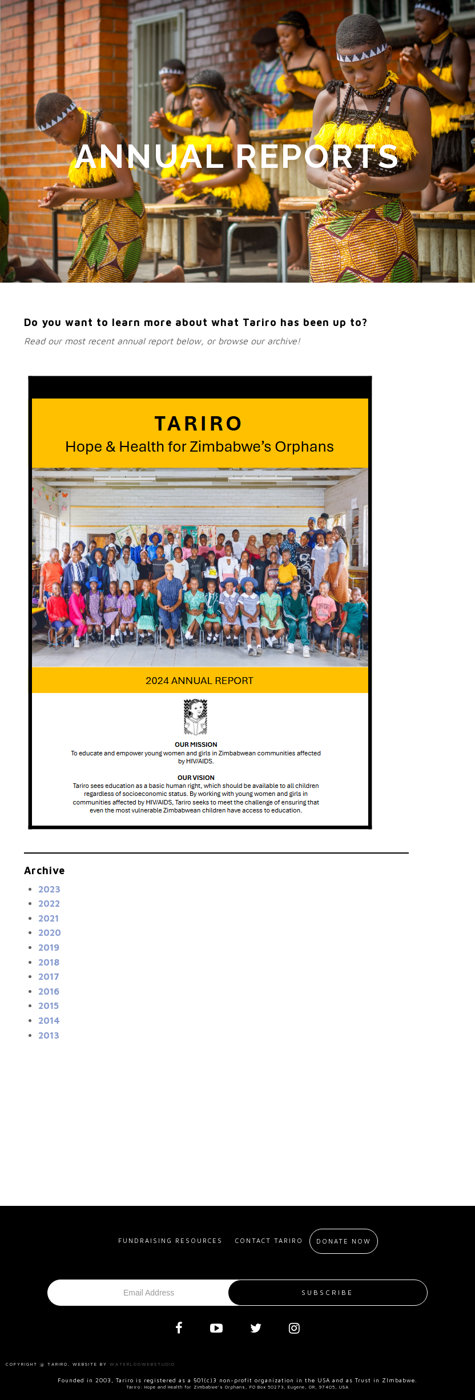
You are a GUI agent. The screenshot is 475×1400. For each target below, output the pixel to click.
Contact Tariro (269, 1240)
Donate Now (343, 1241)
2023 (49, 889)
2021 (48, 918)
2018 (48, 962)
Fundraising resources (170, 1240)
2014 (49, 1020)
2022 (49, 903)
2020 (49, 932)
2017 (48, 976)
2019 (48, 947)
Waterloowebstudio (142, 1364)
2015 (48, 1005)
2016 (48, 991)
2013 (48, 1035)
